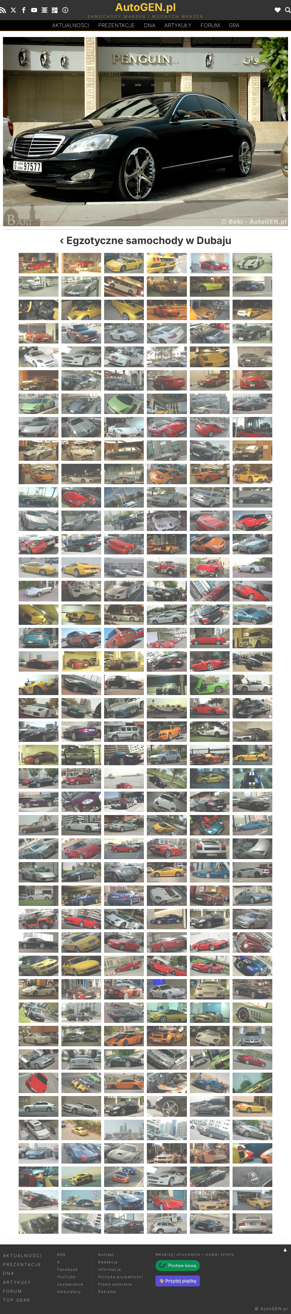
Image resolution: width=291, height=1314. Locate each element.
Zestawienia (70, 1284)
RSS (61, 1254)
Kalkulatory (69, 1291)
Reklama (107, 1291)
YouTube (66, 1277)
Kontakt (106, 1254)
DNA (9, 1273)
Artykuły (178, 25)
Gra (234, 25)
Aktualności (70, 25)
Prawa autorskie (115, 1284)
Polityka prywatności (120, 1277)
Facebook (67, 1269)
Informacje (109, 1269)
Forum (210, 25)
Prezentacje (116, 25)
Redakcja (108, 1262)
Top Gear (17, 1299)
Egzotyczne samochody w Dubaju (148, 240)
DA (149, 25)
